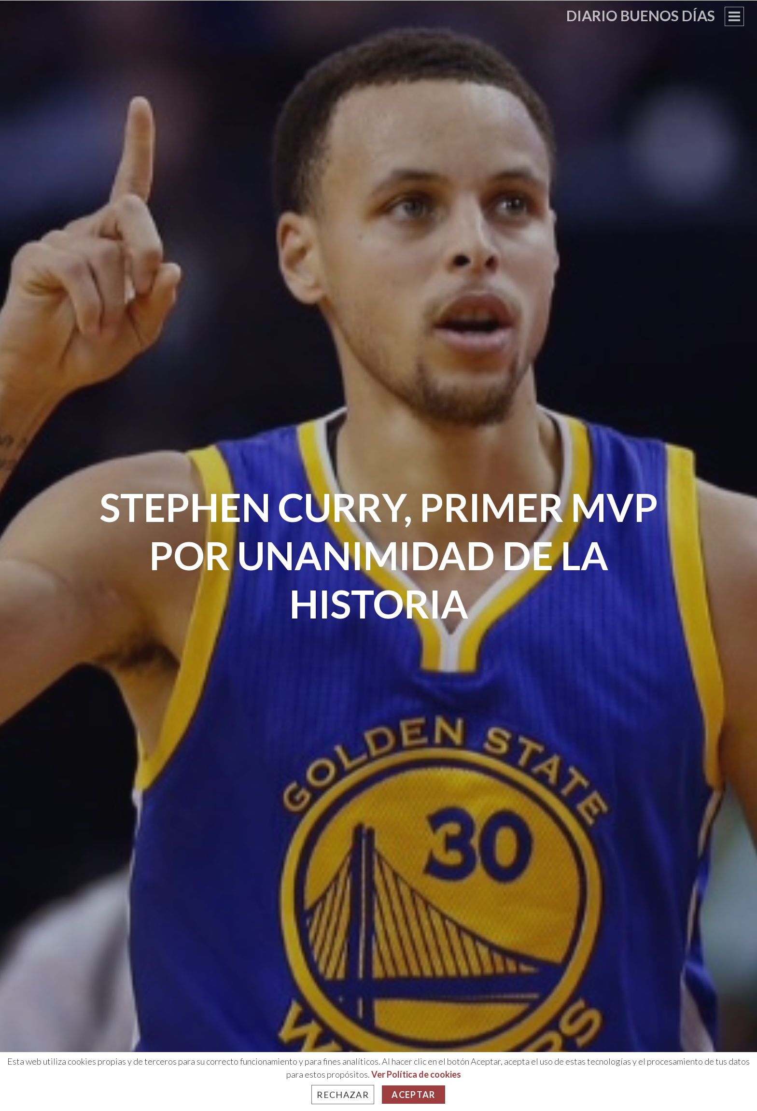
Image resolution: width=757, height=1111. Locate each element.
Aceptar (413, 1094)
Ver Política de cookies (416, 1074)
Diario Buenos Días (640, 15)
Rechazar (343, 1094)
